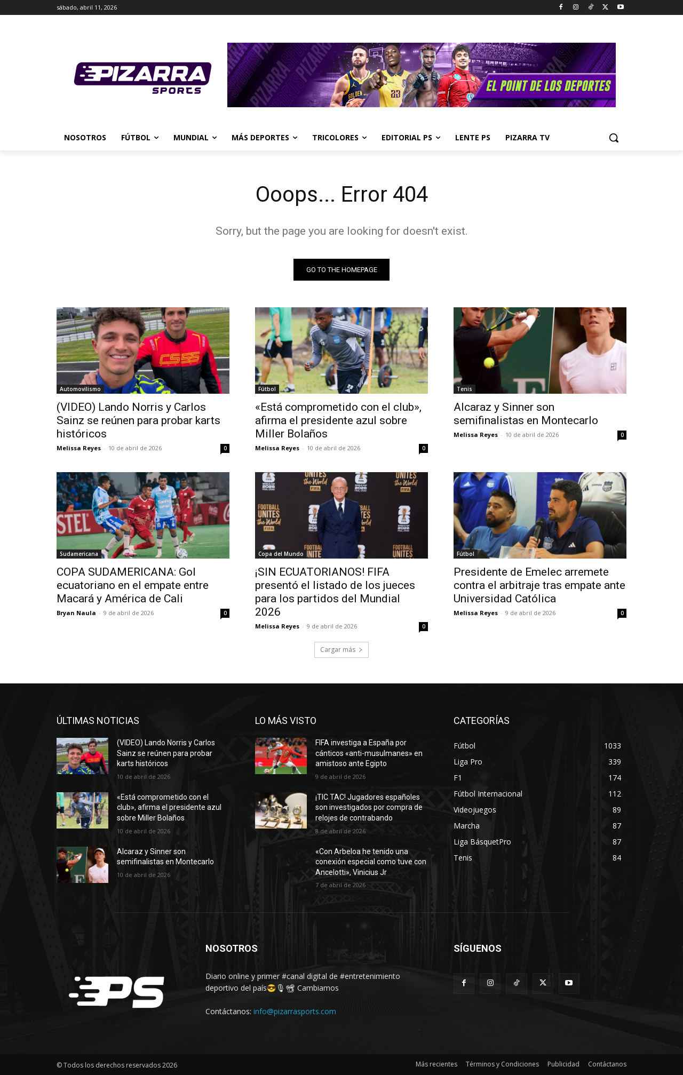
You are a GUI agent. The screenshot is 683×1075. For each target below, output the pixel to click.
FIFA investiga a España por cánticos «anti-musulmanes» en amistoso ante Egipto (369, 753)
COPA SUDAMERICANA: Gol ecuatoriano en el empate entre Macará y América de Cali (133, 585)
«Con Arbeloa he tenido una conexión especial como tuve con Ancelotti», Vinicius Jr (370, 862)
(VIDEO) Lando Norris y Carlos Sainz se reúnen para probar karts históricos (138, 420)
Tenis (464, 389)
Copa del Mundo (281, 554)
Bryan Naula (76, 613)
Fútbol (267, 389)
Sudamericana (79, 554)
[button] (613, 137)
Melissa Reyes (79, 448)
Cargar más (341, 649)
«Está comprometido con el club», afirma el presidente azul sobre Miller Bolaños (338, 420)
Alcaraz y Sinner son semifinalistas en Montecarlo (526, 414)
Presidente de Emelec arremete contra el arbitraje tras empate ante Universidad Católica (539, 585)
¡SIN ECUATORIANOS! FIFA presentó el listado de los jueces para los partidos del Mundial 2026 (335, 592)
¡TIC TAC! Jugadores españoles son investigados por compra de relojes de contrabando (369, 807)
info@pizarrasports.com (294, 1011)
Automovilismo (80, 389)
